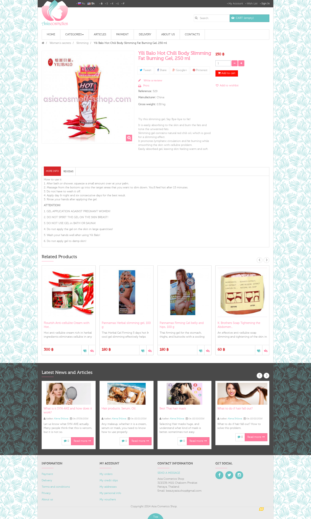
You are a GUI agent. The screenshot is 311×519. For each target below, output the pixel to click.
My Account (235, 3)
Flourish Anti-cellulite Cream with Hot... (66, 325)
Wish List (252, 3)
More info (52, 171)
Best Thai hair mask (172, 408)
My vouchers (108, 499)
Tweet (145, 70)
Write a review (152, 80)
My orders (106, 474)
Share (162, 70)
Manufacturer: (147, 97)
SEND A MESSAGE (168, 473)
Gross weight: (147, 104)
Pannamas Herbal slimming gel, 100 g (126, 325)
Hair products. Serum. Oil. (119, 408)
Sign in (265, 3)
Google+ (180, 70)
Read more (82, 441)
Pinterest (200, 70)
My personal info (110, 493)
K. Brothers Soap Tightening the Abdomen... (239, 325)
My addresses (108, 486)
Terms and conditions (56, 486)
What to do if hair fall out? (234, 408)
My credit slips (109, 480)
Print (146, 85)
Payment (47, 474)
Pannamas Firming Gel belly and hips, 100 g (182, 325)
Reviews (68, 171)
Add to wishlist (229, 85)
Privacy (46, 493)
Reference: (145, 91)
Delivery (47, 480)
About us (47, 499)
